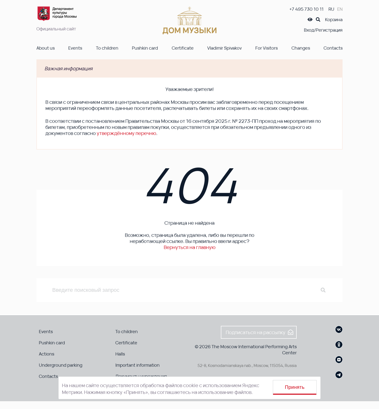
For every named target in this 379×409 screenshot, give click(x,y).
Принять (295, 387)
